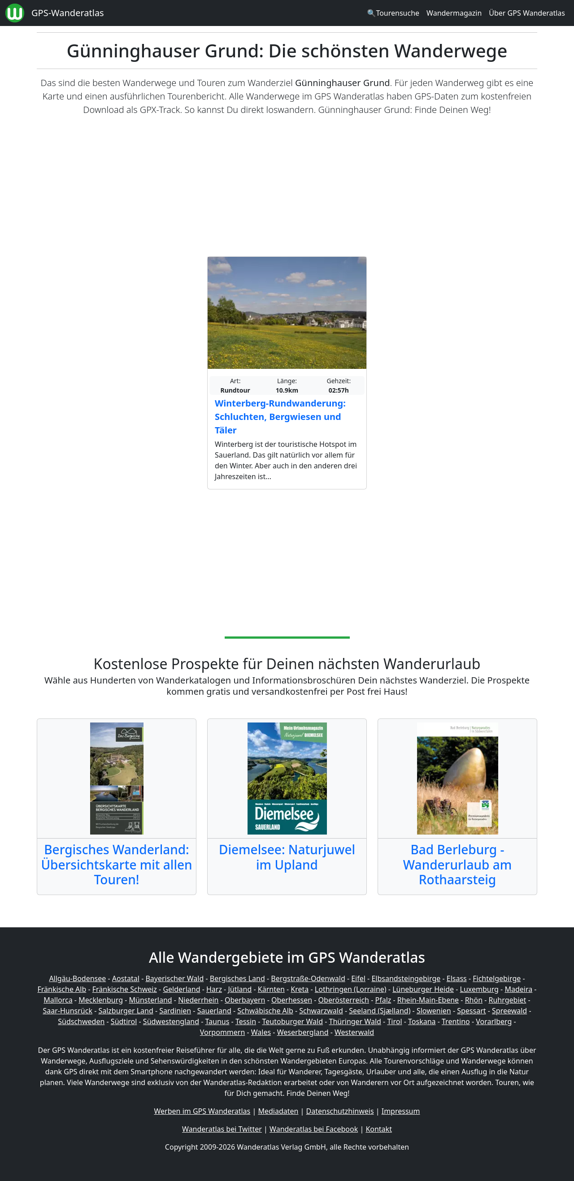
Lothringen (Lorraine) (351, 989)
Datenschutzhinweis (340, 1111)
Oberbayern (245, 1000)
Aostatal (125, 978)
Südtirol (124, 1021)
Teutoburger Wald (292, 1021)
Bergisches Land (237, 978)
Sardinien (175, 1011)
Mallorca (57, 1000)
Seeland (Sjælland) (379, 1011)
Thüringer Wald (355, 1021)
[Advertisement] (287, 186)
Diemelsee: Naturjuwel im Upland (287, 857)
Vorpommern (222, 1032)
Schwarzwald (321, 1011)
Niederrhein (198, 1000)
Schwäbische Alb (265, 1011)
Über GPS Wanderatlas (527, 13)
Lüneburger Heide (423, 989)
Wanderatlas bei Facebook (314, 1129)
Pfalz (383, 1000)
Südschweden (81, 1021)
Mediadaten (278, 1111)
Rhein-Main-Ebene (428, 1000)
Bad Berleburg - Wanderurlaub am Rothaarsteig (457, 864)
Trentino (456, 1021)
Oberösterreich (343, 1000)
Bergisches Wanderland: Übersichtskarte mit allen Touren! (116, 864)
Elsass (457, 978)
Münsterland (150, 1000)
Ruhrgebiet (507, 1000)
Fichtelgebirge (497, 978)
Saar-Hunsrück (67, 1011)
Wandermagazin (454, 13)
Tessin (245, 1021)
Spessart (471, 1011)
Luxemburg (479, 989)
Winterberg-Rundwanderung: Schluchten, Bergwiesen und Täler (280, 416)
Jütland (240, 989)
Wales (261, 1032)
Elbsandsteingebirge (405, 978)
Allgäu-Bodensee (77, 978)
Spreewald (509, 1011)
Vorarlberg (494, 1021)
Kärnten (271, 989)
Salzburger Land (125, 1011)
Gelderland (181, 989)
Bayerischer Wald (174, 978)
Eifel (358, 978)
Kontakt (378, 1129)
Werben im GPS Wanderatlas (202, 1111)
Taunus (217, 1021)
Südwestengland (171, 1021)
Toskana (422, 1021)
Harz (214, 989)
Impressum (401, 1111)
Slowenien (434, 1011)
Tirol (394, 1021)
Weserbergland (303, 1032)
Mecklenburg (100, 1000)
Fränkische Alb (62, 989)
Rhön (474, 1000)
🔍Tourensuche (393, 13)
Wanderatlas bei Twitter (222, 1129)
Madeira (518, 989)
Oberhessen (291, 1000)
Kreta (300, 989)
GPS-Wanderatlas (67, 13)
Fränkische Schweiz (124, 989)
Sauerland (214, 1011)
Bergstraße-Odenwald (308, 978)
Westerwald (354, 1032)
